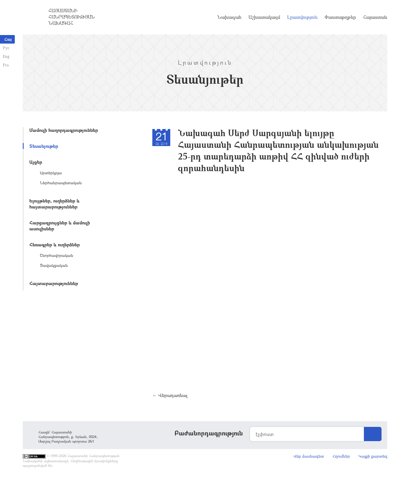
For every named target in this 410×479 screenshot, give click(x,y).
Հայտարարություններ (53, 283)
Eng (6, 56)
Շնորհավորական (56, 255)
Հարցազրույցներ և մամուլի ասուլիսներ (59, 226)
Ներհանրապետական (61, 182)
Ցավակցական (54, 265)
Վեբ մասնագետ (308, 456)
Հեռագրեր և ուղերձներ (54, 244)
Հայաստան (375, 17)
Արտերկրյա (51, 172)
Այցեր (35, 162)
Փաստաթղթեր (340, 17)
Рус (6, 47)
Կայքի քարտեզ (372, 456)
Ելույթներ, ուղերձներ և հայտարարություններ (54, 204)
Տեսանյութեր (43, 146)
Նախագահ (229, 17)
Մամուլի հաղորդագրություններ (63, 130)
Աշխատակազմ (264, 17)
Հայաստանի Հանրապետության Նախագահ (71, 16)
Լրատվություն (302, 17)
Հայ (8, 39)
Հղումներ (341, 456)
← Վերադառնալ (169, 395)
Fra (6, 64)
